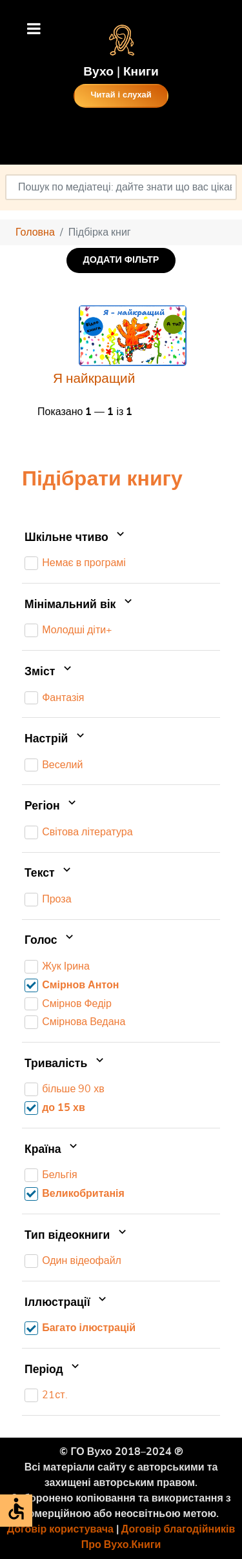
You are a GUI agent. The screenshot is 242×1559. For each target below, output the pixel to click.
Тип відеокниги (77, 1235)
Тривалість (65, 1064)
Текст (49, 873)
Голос (50, 941)
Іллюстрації (67, 1303)
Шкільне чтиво (76, 538)
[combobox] (121, 187)
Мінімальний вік (80, 605)
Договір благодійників (178, 1529)
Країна (52, 1150)
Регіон (52, 806)
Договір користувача (60, 1529)
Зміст (49, 672)
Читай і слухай (120, 95)
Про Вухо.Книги (121, 1545)
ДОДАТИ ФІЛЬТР (121, 260)
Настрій (56, 739)
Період (53, 1370)
